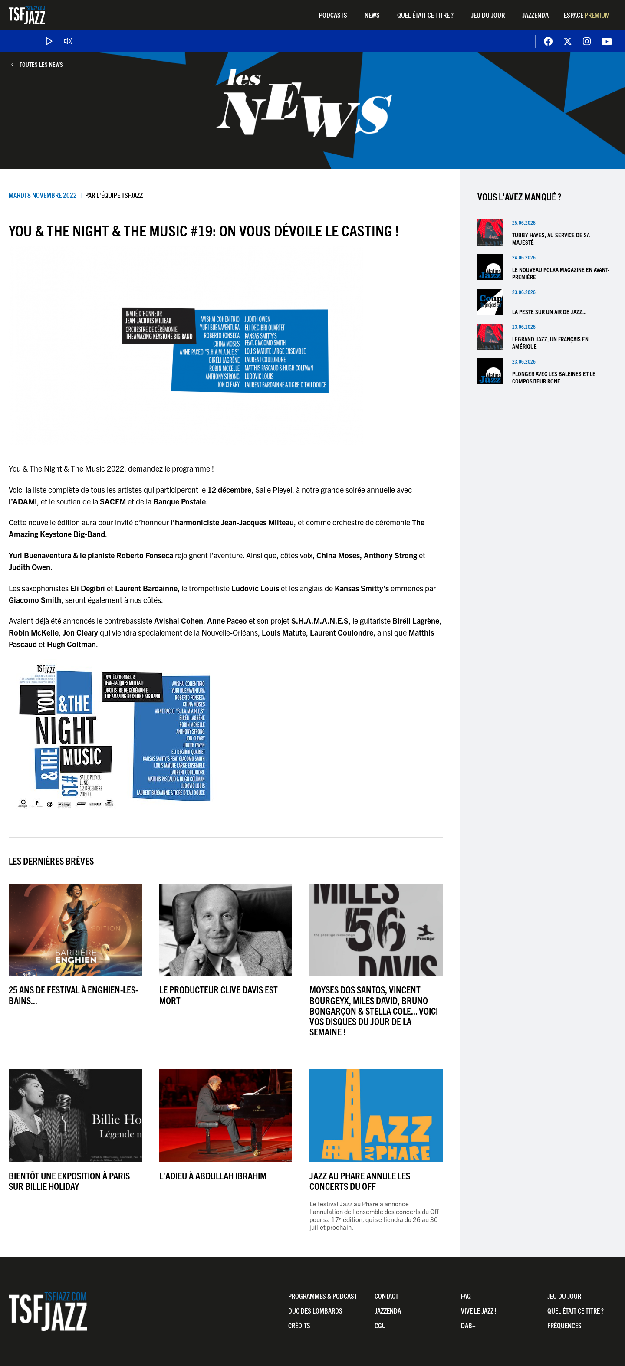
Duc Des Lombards (315, 1310)
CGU (380, 1325)
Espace (587, 14)
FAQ (466, 1295)
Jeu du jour (488, 14)
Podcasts (333, 14)
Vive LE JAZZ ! (479, 1310)
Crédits (299, 1325)
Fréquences (564, 1325)
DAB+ (468, 1325)
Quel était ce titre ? (425, 14)
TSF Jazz (27, 15)
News (372, 14)
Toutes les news (41, 64)
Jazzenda (535, 14)
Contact (386, 1295)
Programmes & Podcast (322, 1295)
